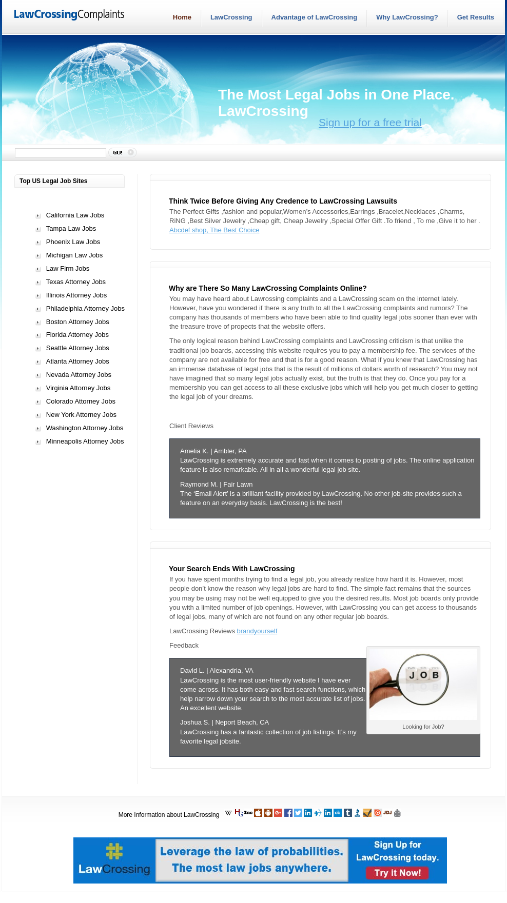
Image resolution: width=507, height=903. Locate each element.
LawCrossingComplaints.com (69, 16)
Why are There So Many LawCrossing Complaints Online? (268, 288)
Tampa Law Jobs (71, 228)
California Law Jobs (75, 215)
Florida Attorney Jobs (77, 334)
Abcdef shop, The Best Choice (214, 230)
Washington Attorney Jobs (85, 428)
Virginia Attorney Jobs (78, 388)
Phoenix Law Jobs (73, 242)
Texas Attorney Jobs (76, 282)
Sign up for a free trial (370, 122)
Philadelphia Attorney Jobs (85, 308)
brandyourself (257, 631)
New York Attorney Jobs (81, 414)
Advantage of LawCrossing (314, 17)
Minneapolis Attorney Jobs (85, 441)
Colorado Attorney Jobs (80, 401)
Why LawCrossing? (407, 17)
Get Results (475, 17)
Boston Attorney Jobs (77, 322)
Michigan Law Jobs (74, 255)
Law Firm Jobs (68, 268)
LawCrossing (231, 17)
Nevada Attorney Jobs (78, 374)
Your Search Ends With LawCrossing (232, 569)
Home (182, 17)
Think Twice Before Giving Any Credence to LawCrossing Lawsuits (283, 201)
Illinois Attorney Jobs (76, 295)
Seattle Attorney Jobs (77, 348)
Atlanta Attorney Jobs (77, 361)
